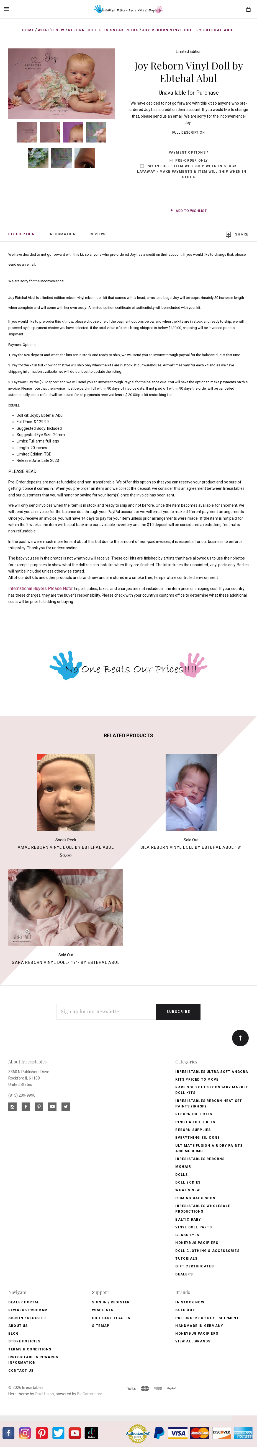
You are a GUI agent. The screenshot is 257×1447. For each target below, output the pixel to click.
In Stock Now (189, 1302)
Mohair (183, 1167)
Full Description (188, 132)
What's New (187, 1190)
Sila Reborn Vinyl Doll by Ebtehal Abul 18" (191, 847)
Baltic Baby (188, 1219)
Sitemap (100, 1326)
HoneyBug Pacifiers (196, 1333)
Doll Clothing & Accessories (207, 1251)
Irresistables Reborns (200, 1159)
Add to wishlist (188, 211)
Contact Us (21, 1371)
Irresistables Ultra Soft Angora (211, 1072)
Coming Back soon (195, 1198)
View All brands (192, 1341)
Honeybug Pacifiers (196, 1243)
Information (62, 234)
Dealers (183, 1274)
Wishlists (103, 1310)
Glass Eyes (187, 1235)
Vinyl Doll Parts (193, 1227)
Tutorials (186, 1258)
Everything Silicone (197, 1138)
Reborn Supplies (193, 1130)
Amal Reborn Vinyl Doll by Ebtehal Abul (66, 847)
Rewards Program (28, 1310)
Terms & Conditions (30, 1349)
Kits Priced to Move (197, 1079)
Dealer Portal (24, 1302)
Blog (13, 1333)
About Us (18, 1326)
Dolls (181, 1175)
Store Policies (24, 1341)
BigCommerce (89, 1394)
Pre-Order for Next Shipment (207, 1318)
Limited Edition (189, 51)
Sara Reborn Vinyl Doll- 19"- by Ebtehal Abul (66, 962)
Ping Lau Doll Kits (195, 1122)
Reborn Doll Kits (193, 1114)
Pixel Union (44, 1394)
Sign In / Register (27, 1318)
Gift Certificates (194, 1266)
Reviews (98, 234)
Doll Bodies (188, 1182)
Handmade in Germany (199, 1326)
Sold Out (185, 1310)
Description (21, 234)
